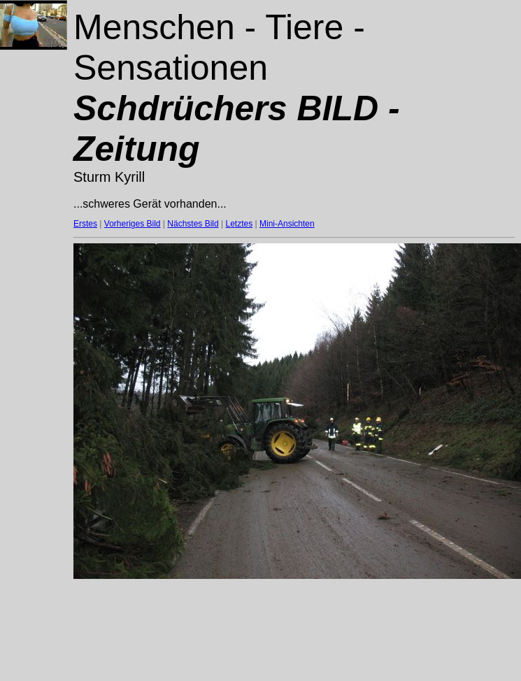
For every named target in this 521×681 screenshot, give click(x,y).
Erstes (85, 224)
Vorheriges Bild (132, 224)
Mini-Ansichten (287, 224)
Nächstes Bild (192, 224)
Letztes (239, 224)
